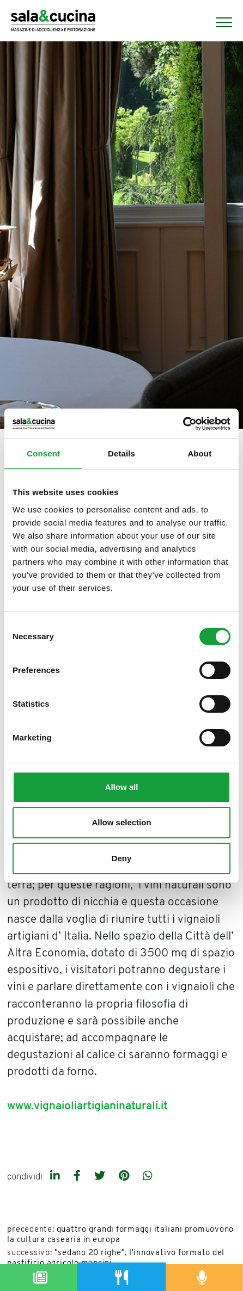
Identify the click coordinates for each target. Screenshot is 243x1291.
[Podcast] (202, 1277)
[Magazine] (40, 1277)
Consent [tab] (43, 453)
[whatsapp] (148, 1176)
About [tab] (199, 453)
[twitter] (101, 1176)
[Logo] (53, 22)
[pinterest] (125, 1176)
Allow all (121, 787)
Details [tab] (121, 453)
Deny (122, 858)
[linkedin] (56, 1176)
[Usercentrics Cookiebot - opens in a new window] (182, 424)
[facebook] (78, 1176)
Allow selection (121, 822)
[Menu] (218, 22)
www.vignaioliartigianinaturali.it (87, 1106)
